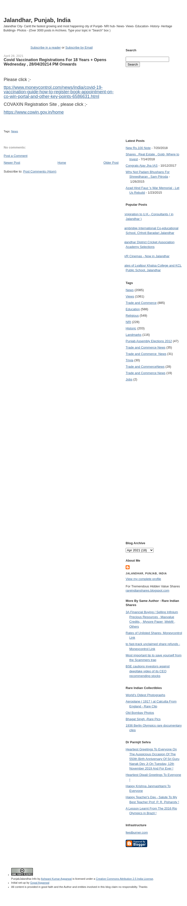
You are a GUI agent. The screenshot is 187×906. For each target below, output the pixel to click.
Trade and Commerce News (145, 347)
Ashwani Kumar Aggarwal (56, 878)
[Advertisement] (61, 183)
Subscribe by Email (79, 47)
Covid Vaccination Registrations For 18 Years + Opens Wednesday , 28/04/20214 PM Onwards (55, 61)
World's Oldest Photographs (145, 695)
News (14, 131)
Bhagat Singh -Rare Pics (143, 719)
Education (133, 309)
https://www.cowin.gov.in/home (34, 112)
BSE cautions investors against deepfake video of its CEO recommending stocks (148, 671)
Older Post (111, 162)
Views (130, 296)
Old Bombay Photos (140, 713)
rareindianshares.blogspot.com (147, 590)
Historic (131, 328)
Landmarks (133, 335)
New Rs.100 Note (138, 148)
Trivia (129, 360)
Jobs (129, 379)
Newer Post (12, 162)
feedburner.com (137, 832)
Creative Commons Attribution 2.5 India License (124, 878)
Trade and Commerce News (145, 366)
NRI (128, 322)
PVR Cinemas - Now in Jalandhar (146, 256)
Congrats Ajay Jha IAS (142, 165)
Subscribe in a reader (45, 47)
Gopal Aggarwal (39, 882)
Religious (132, 315)
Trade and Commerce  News (146, 354)
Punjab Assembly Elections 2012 (149, 341)
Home (62, 162)
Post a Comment (15, 156)
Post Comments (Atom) (39, 171)
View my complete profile (143, 579)
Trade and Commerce (141, 303)
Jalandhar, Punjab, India (37, 20)
